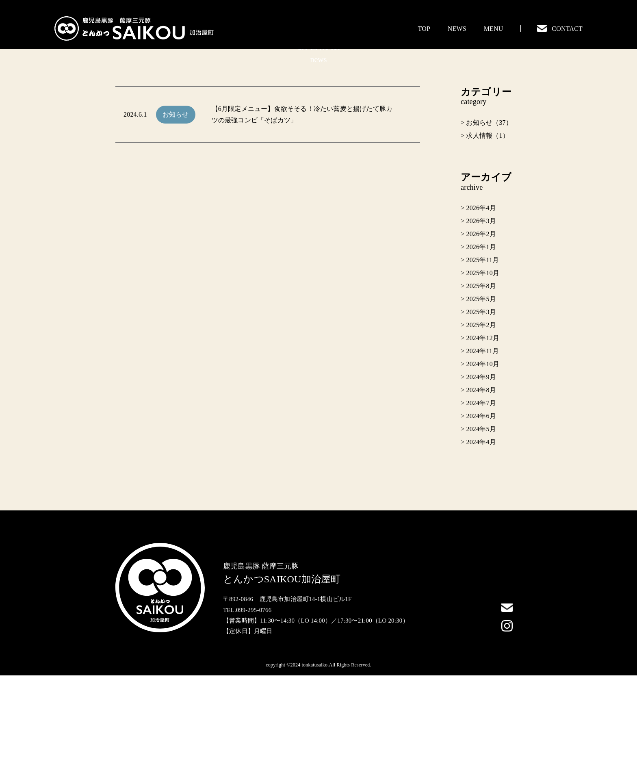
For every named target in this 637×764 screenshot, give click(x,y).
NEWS (457, 28)
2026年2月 (481, 322)
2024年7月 (481, 491)
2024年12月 (482, 426)
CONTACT (560, 28)
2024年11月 (482, 439)
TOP (424, 28)
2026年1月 (481, 335)
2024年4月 (481, 530)
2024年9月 (481, 465)
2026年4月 (481, 296)
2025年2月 (481, 413)
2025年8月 (481, 374)
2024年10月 (482, 452)
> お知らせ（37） (486, 211)
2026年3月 (481, 309)
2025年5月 (481, 387)
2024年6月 (481, 504)
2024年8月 (481, 478)
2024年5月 (481, 517)
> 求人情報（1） (485, 224)
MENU (493, 28)
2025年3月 (481, 400)
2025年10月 (482, 361)
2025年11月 (482, 348)
